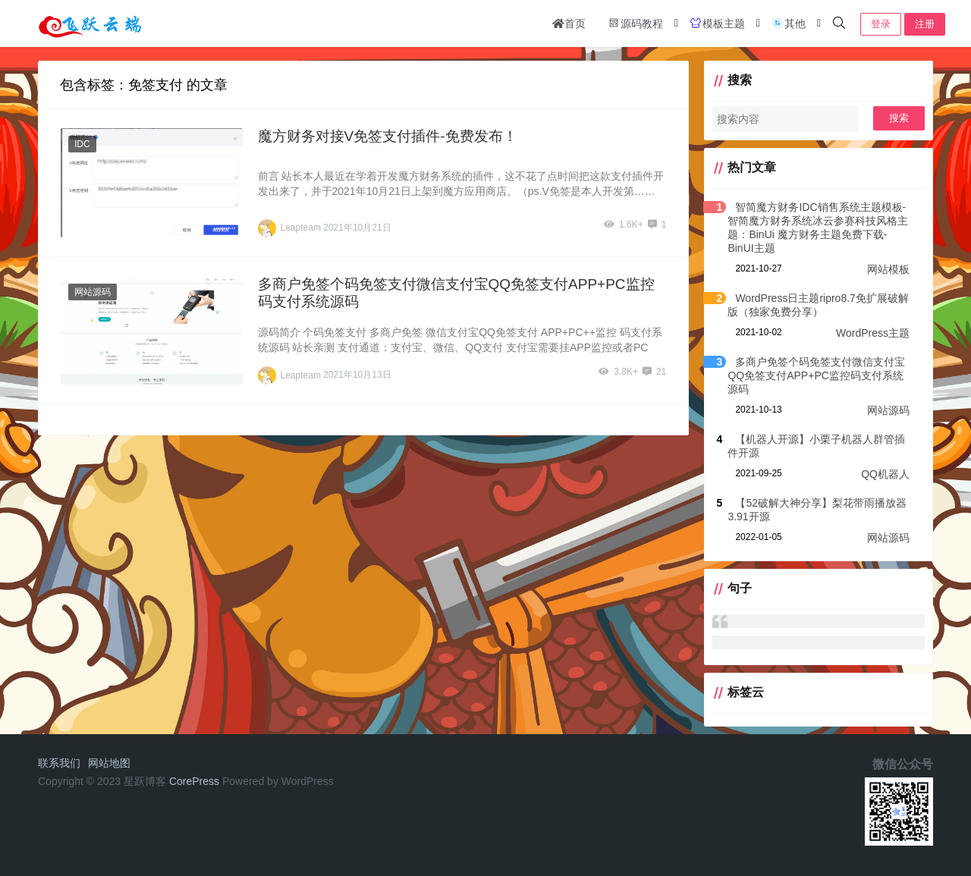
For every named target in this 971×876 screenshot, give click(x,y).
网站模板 (888, 269)
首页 (569, 23)
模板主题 (717, 23)
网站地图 (109, 763)
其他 (788, 23)
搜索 (899, 118)
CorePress (194, 781)
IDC (82, 144)
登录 (881, 24)
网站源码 (92, 292)
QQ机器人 (885, 474)
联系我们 (59, 763)
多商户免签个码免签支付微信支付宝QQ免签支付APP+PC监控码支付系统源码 (816, 375)
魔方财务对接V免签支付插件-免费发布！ (387, 136)
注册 (925, 24)
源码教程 (635, 23)
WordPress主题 (873, 333)
